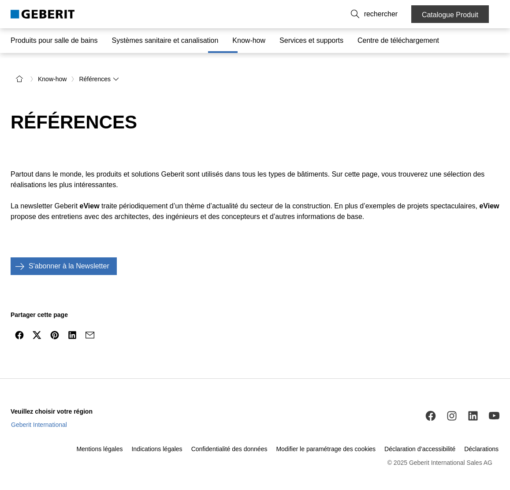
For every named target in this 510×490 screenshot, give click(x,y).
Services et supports (311, 40)
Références (99, 75)
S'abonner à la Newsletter (60, 263)
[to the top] (485, 353)
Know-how (248, 40)
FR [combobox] (236, 14)
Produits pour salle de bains (54, 40)
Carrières (356, 14)
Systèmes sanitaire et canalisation (165, 40)
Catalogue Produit (450, 15)
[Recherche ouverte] (392, 14)
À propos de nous (311, 14)
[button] (392, 14)
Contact (266, 14)
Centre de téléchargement (398, 40)
